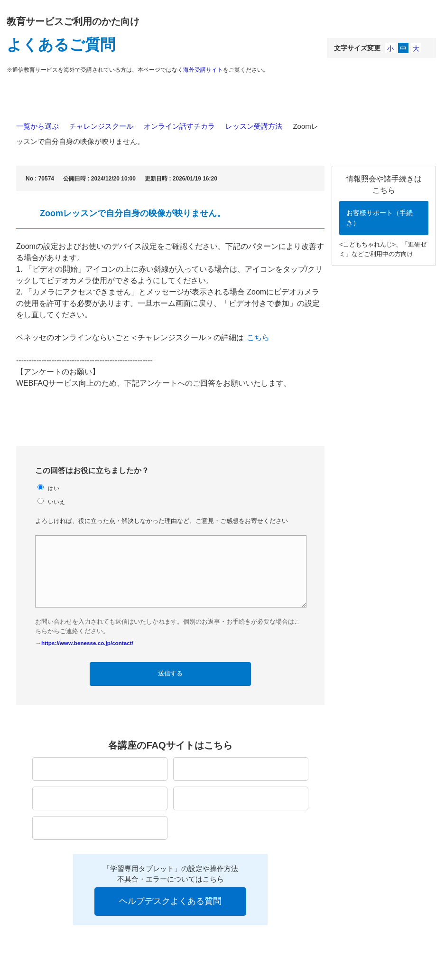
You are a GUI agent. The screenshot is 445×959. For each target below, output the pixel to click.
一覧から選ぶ (37, 126)
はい (53, 488)
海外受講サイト (203, 69)
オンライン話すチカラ (179, 126)
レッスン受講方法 (253, 126)
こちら (258, 337)
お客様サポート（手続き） (379, 218)
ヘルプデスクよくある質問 (170, 901)
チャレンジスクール (101, 126)
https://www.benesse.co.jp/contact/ (87, 643)
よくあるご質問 (61, 44)
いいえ (56, 502)
